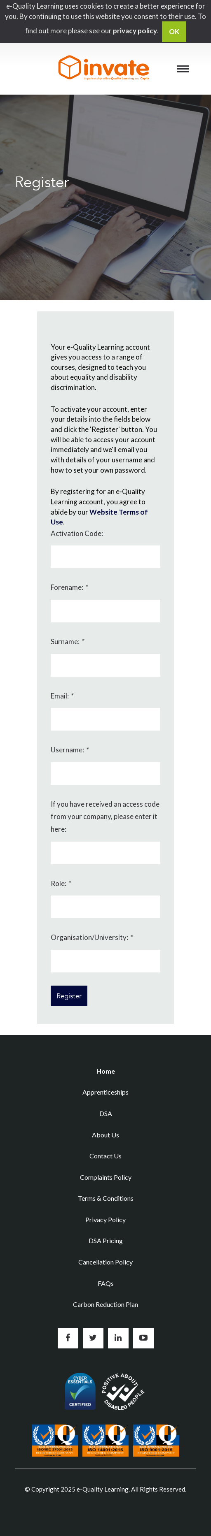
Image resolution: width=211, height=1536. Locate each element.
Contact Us (105, 1156)
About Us (105, 1135)
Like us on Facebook (68, 1338)
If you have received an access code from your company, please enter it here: (105, 816)
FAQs (106, 1283)
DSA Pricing (106, 1240)
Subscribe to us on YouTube (143, 1338)
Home (105, 1071)
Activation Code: (77, 533)
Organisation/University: (91, 937)
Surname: (67, 641)
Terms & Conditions (106, 1198)
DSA (105, 1113)
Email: (62, 695)
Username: (69, 749)
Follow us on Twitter (93, 1338)
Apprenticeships (105, 1092)
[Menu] (183, 68)
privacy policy (135, 30)
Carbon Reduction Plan (105, 1304)
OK (174, 31)
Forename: (69, 587)
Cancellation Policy (105, 1262)
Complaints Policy (105, 1177)
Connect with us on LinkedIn (118, 1338)
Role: (60, 883)
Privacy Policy (105, 1219)
